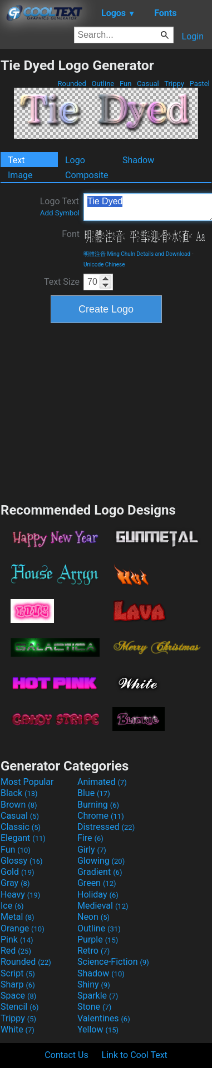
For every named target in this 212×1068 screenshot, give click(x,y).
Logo (75, 160)
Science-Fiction (113, 961)
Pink (17, 939)
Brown (19, 804)
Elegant (23, 838)
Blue (93, 793)
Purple (97, 939)
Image (20, 175)
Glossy (22, 860)
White (17, 1029)
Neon (93, 916)
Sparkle (97, 995)
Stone (94, 1006)
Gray (15, 883)
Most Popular (27, 782)
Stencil (19, 1006)
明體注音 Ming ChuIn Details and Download (136, 254)
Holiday (98, 894)
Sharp (18, 984)
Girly (91, 849)
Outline (103, 83)
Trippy (174, 83)
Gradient (99, 872)
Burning (98, 804)
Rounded (72, 83)
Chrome (100, 815)
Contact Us (66, 1055)
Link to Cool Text (134, 1055)
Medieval (103, 905)
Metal (17, 916)
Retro (93, 950)
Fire (90, 838)
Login (193, 36)
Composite (87, 175)
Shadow (138, 160)
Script (18, 973)
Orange (23, 928)
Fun (126, 83)
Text (16, 160)
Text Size (62, 281)
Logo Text (60, 206)
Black (19, 793)
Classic (21, 827)
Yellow (98, 1029)
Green (96, 883)
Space (18, 995)
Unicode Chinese (104, 264)
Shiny (93, 984)
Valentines (103, 1018)
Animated (102, 782)
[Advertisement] (106, 411)
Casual (148, 83)
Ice (12, 905)
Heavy (20, 894)
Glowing (101, 860)
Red (16, 950)
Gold (17, 872)
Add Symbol (60, 213)
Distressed (106, 827)
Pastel (199, 83)
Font (71, 234)
